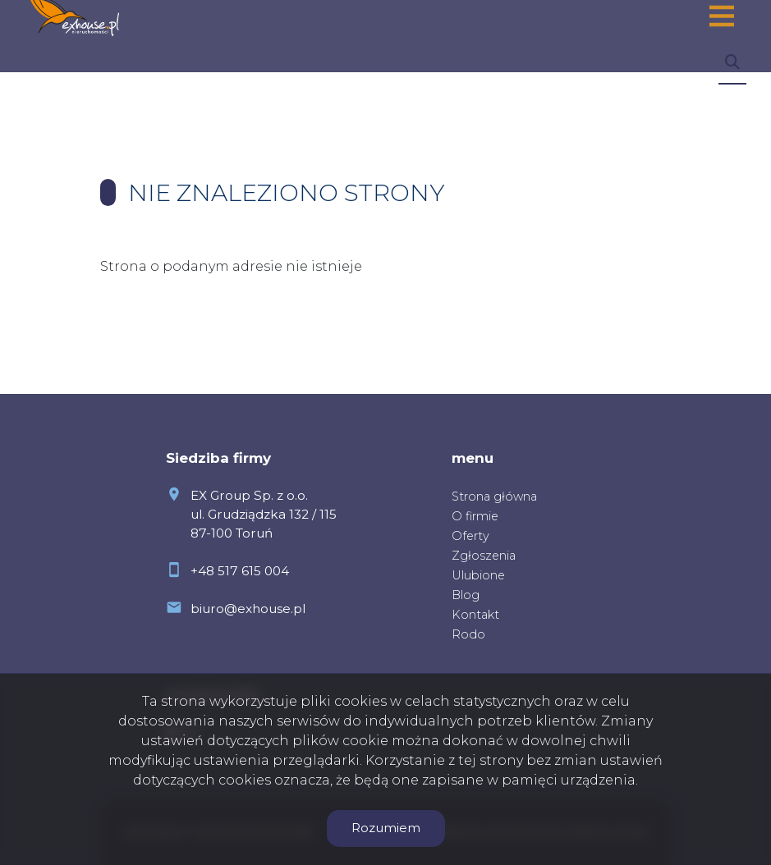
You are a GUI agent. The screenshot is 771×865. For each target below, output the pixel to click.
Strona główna (494, 496)
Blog (466, 595)
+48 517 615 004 (239, 571)
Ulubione (478, 575)
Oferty (470, 536)
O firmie (475, 516)
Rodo (468, 634)
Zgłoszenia (484, 555)
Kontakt (475, 614)
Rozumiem (385, 827)
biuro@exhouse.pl (247, 608)
